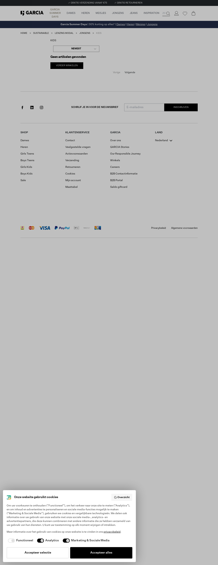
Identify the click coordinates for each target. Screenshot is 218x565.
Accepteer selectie (38, 552)
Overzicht (122, 497)
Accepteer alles (101, 552)
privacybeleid (112, 532)
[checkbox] (20, 540)
